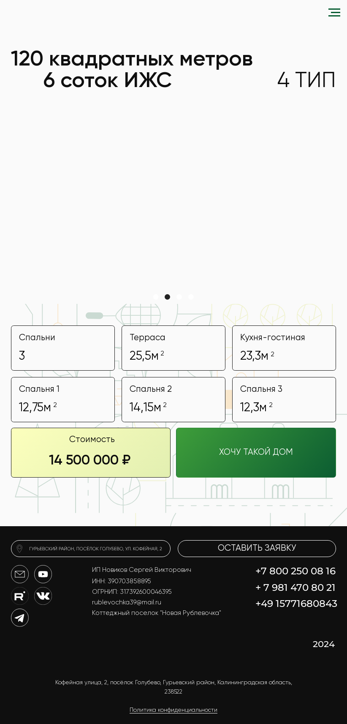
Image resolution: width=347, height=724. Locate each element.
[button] (256, 453)
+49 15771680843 (296, 603)
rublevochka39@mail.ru (126, 602)
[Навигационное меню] (334, 12)
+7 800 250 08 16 (295, 571)
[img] (91, 548)
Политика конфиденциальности (173, 710)
